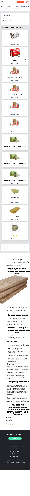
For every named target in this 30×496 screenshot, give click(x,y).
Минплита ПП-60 (15, 197)
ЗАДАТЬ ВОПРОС (15, 438)
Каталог (8, 6)
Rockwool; (10, 420)
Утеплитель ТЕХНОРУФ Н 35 (15, 94)
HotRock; (10, 417)
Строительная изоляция (22, 6)
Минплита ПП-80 (15, 216)
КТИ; (9, 423)
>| (24, 246)
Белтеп (9, 422)
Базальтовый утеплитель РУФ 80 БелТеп (15, 180)
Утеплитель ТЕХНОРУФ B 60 (15, 129)
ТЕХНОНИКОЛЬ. (12, 424)
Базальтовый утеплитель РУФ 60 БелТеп (15, 146)
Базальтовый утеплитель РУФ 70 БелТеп (15, 163)
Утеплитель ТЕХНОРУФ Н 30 (15, 77)
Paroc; (9, 419)
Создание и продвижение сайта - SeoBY (15, 462)
